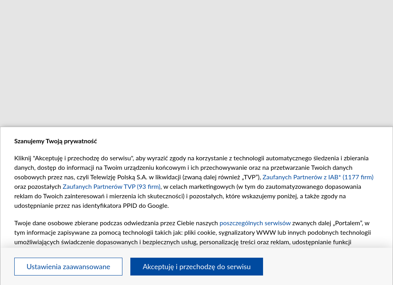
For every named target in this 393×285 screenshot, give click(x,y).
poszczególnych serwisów (254, 222)
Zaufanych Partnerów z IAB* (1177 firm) (318, 176)
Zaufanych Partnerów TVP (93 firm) (111, 186)
